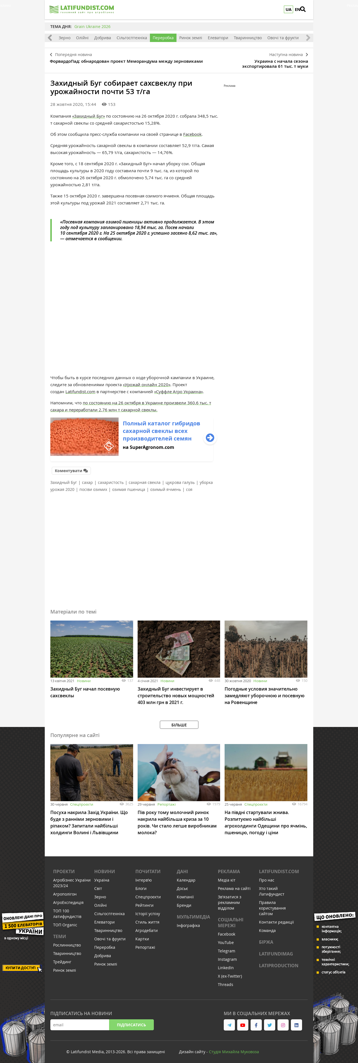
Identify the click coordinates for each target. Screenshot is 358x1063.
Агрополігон (65, 891)
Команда (267, 927)
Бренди (184, 902)
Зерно (64, 37)
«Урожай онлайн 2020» (146, 382)
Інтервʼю (143, 877)
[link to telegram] (229, 1022)
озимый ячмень (165, 486)
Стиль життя (147, 919)
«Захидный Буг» (88, 114)
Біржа (266, 939)
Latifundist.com (80, 389)
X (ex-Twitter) (230, 973)
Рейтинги (144, 902)
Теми (59, 934)
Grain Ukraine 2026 (92, 26)
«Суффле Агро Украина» (178, 389)
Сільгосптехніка (132, 37)
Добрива (102, 37)
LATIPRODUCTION (278, 963)
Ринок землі (190, 37)
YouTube (226, 939)
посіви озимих (93, 486)
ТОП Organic (65, 922)
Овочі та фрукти (283, 37)
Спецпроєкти (81, 801)
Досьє (182, 885)
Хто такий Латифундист (271, 888)
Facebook (192, 132)
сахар (87, 479)
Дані (182, 869)
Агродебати (146, 927)
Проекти (64, 869)
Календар (186, 877)
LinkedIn (226, 965)
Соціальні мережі (230, 920)
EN (297, 9)
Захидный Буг (63, 479)
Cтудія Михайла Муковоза (234, 1049)
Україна (101, 877)
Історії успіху (147, 910)
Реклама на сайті (234, 885)
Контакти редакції (276, 919)
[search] (306, 10)
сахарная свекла (145, 479)
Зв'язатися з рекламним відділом (229, 899)
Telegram (226, 948)
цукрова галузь (180, 479)
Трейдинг (62, 959)
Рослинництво (67, 942)
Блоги (141, 885)
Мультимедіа (193, 914)
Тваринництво (248, 37)
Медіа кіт (226, 877)
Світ (98, 885)
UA (288, 9)
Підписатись (131, 1022)
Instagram (227, 956)
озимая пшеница (128, 486)
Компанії (185, 894)
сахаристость (111, 479)
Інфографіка (188, 922)
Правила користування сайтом (272, 905)
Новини (84, 677)
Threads (225, 981)
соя (189, 486)
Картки (142, 936)
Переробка (163, 37)
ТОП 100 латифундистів (67, 910)
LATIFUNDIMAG (276, 951)
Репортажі (166, 801)
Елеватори (218, 37)
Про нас (266, 877)
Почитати (148, 869)
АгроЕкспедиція (68, 899)
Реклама (229, 869)
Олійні (82, 37)
